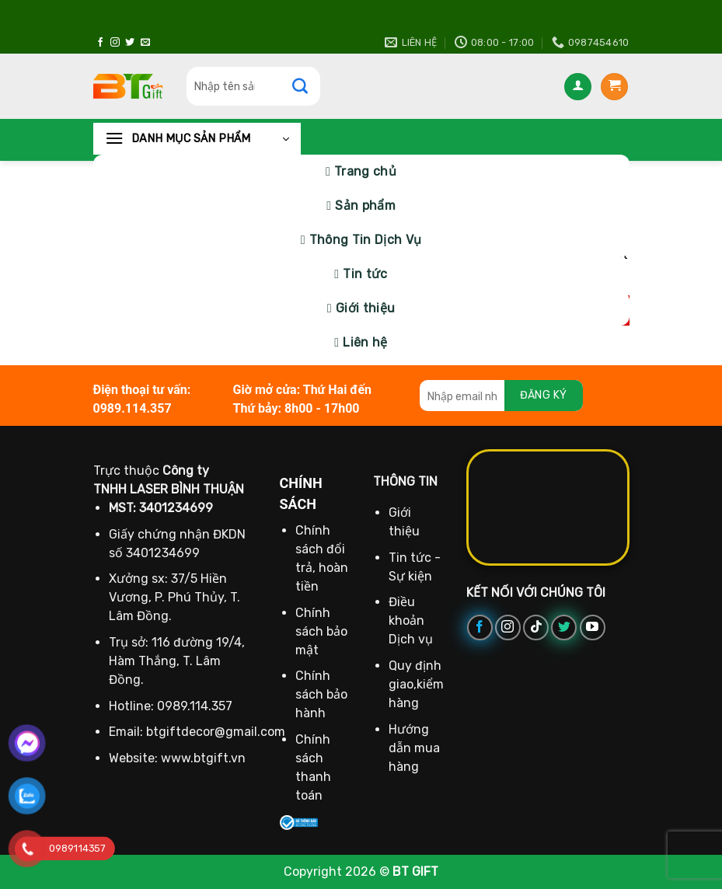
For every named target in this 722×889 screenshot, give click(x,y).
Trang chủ (365, 171)
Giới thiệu (365, 308)
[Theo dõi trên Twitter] (129, 42)
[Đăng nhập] (577, 86)
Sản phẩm (365, 205)
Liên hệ (365, 342)
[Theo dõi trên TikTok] (536, 627)
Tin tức (365, 274)
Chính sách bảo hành (321, 694)
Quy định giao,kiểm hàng (416, 684)
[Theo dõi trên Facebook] (100, 42)
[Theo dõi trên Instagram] (115, 42)
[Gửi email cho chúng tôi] (145, 42)
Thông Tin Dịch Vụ (365, 239)
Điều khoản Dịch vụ (411, 620)
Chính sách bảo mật (321, 631)
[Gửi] (308, 86)
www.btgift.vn (203, 758)
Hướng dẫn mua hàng (414, 748)
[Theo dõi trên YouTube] (592, 627)
